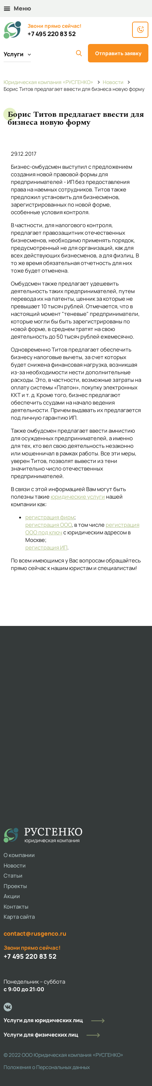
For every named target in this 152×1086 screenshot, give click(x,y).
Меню (17, 8)
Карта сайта (19, 917)
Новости (15, 865)
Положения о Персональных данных (47, 1067)
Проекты (15, 886)
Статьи (13, 875)
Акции (12, 896)
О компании (19, 855)
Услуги (17, 54)
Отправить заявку (118, 53)
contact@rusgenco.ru (35, 933)
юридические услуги (78, 496)
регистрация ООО (48, 525)
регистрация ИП (46, 547)
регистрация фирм (49, 517)
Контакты (16, 906)
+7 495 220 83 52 (52, 34)
